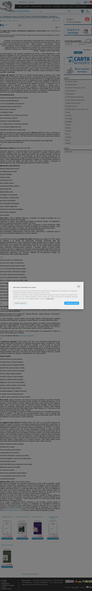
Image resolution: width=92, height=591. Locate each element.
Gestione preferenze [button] (20, 303)
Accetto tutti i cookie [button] (72, 303)
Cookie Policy (50, 298)
